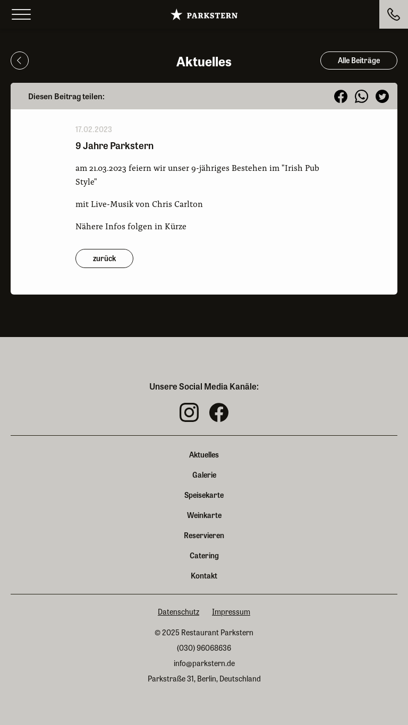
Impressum (231, 612)
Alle (359, 60)
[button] (340, 96)
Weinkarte (204, 515)
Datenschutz (178, 612)
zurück (104, 258)
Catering (204, 555)
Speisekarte (204, 494)
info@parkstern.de (204, 663)
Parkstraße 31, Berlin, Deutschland (204, 679)
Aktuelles (204, 454)
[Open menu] (21, 14)
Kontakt (204, 575)
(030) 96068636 (204, 648)
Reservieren (204, 535)
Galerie (204, 474)
